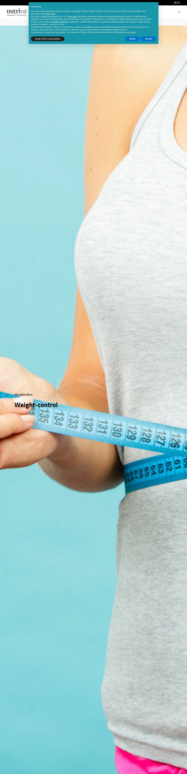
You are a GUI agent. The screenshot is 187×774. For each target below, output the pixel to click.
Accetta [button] (148, 39)
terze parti (72, 16)
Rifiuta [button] (132, 39)
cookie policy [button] (50, 14)
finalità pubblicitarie (61, 22)
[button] (155, 6)
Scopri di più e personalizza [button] (47, 39)
